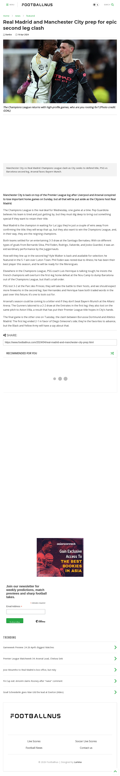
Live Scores (33, 741)
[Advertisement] (29, 140)
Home (6, 15)
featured (30, 15)
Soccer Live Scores (86, 741)
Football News (34, 748)
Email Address (14, 606)
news (17, 15)
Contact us (86, 748)
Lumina (78, 762)
